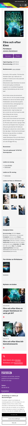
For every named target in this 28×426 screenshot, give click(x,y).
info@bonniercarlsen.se (8, 393)
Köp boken (8, 56)
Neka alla (14, 423)
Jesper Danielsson (10, 51)
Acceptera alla (14, 414)
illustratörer (18, 362)
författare (7, 362)
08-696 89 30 (5, 387)
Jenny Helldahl (16, 69)
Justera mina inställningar (14, 418)
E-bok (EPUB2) (8, 165)
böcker (18, 360)
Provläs (18, 56)
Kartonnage (7, 167)
